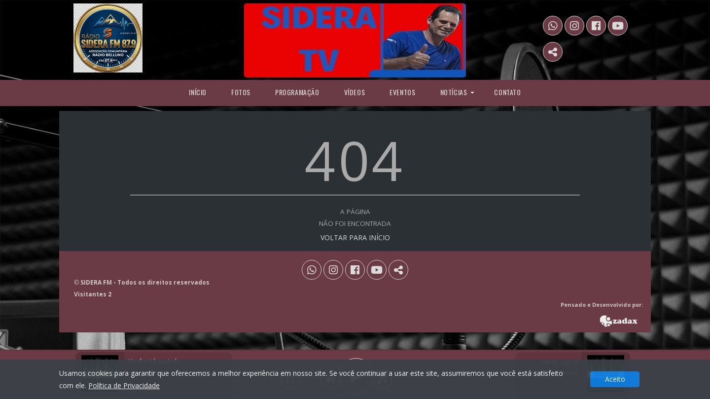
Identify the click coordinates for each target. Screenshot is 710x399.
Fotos (240, 92)
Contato (507, 92)
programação (297, 92)
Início (198, 92)
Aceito (615, 379)
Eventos (402, 92)
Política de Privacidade (124, 385)
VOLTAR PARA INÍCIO (355, 237)
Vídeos (354, 92)
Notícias (453, 92)
